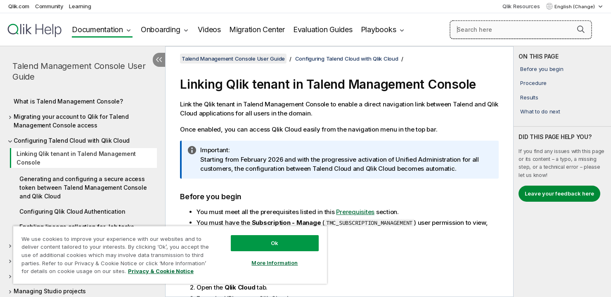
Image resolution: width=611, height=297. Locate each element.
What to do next (540, 111)
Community (49, 6)
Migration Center (257, 29)
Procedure (533, 83)
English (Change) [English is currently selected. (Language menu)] (575, 6)
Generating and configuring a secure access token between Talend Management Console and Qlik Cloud (83, 187)
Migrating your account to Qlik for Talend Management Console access (71, 121)
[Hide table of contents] (159, 60)
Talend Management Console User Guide (79, 71)
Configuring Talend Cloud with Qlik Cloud (72, 140)
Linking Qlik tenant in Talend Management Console (76, 158)
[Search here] (520, 29)
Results (529, 97)
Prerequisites (355, 212)
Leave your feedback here (559, 193)
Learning (80, 6)
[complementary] (562, 171)
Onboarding (160, 29)
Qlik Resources (521, 6)
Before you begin (541, 69)
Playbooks (378, 29)
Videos (209, 29)
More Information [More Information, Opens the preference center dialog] (274, 262)
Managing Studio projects (50, 291)
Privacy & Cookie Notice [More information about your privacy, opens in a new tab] (161, 271)
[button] (581, 29)
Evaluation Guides (323, 29)
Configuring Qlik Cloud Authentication (72, 211)
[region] (170, 255)
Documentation (97, 29)
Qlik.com (18, 6)
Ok (274, 243)
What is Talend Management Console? (68, 101)
